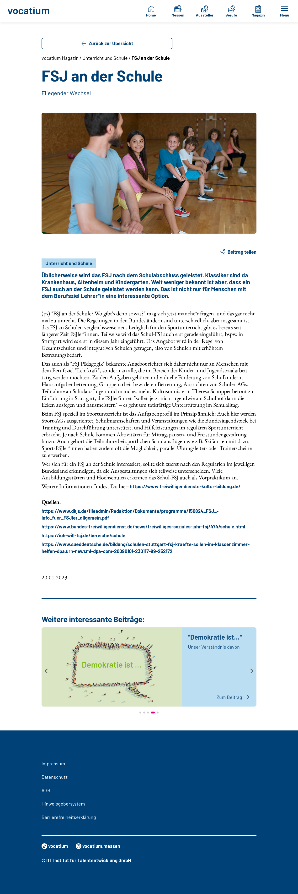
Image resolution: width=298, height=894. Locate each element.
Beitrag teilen (238, 252)
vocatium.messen (98, 846)
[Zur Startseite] (29, 11)
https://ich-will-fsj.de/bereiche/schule (83, 535)
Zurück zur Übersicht (107, 43)
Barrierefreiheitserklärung (69, 817)
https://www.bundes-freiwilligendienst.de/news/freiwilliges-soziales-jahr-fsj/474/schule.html (143, 526)
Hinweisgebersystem (63, 803)
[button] (140, 712)
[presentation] (46, 671)
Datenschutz (55, 777)
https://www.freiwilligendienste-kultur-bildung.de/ (185, 486)
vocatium (55, 846)
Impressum (53, 763)
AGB (46, 790)
